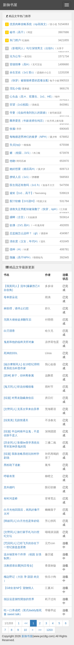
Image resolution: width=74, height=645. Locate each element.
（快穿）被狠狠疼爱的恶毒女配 (29, 80)
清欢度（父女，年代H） (24, 241)
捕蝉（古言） (18, 217)
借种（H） (16, 249)
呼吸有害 (9, 476)
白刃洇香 (9, 330)
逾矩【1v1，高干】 (22, 193)
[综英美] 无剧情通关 (16, 420)
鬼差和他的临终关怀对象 (19, 341)
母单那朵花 (11, 297)
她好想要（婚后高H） (23, 168)
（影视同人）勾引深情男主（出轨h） (32, 48)
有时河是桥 (11, 498)
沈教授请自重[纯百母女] (18, 565)
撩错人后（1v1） (20, 177)
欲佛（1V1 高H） (20, 225)
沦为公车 (15, 56)
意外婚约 (9, 487)
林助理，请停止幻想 (16, 308)
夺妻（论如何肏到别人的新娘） (29, 112)
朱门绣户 (15, 40)
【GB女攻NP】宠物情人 (19, 587)
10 (25, 629)
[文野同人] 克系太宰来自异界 (21, 409)
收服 (12, 128)
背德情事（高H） (20, 64)
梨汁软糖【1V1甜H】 (23, 201)
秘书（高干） (18, 32)
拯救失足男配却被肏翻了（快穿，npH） (34, 209)
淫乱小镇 (15, 88)
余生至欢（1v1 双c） (23, 72)
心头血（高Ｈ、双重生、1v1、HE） (32, 96)
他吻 (12, 160)
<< (26, 623)
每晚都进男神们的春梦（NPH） (29, 136)
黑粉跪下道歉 (12, 464)
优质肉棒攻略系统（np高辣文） (29, 24)
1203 (50, 629)
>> (39, 629)
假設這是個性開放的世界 (19, 599)
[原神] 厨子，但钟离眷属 (19, 375)
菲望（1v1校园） (20, 104)
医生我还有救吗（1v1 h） (25, 185)
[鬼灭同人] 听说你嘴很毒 (19, 386)
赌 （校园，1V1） (21, 152)
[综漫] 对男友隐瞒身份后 (19, 397)
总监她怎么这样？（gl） (24, 233)
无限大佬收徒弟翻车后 (17, 319)
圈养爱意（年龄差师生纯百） (28, 120)
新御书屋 (10, 5)
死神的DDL (11, 353)
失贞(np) (15, 144)
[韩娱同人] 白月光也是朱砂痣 (21, 520)
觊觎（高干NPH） (21, 257)
